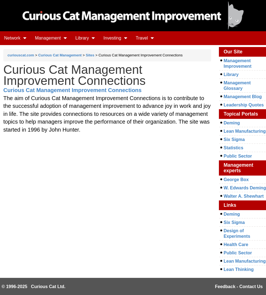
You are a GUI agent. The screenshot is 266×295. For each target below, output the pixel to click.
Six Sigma (234, 139)
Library (85, 38)
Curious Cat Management (60, 55)
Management (51, 38)
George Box (236, 179)
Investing (115, 38)
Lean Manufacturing (245, 131)
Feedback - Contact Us (239, 286)
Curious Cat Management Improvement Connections (72, 90)
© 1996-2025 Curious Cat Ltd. (34, 286)
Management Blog (243, 96)
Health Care (236, 244)
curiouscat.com (20, 55)
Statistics (233, 147)
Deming (232, 123)
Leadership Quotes (244, 105)
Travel (145, 38)
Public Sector (238, 156)
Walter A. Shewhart (244, 196)
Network (15, 38)
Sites (90, 55)
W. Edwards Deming (245, 188)
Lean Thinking (239, 269)
